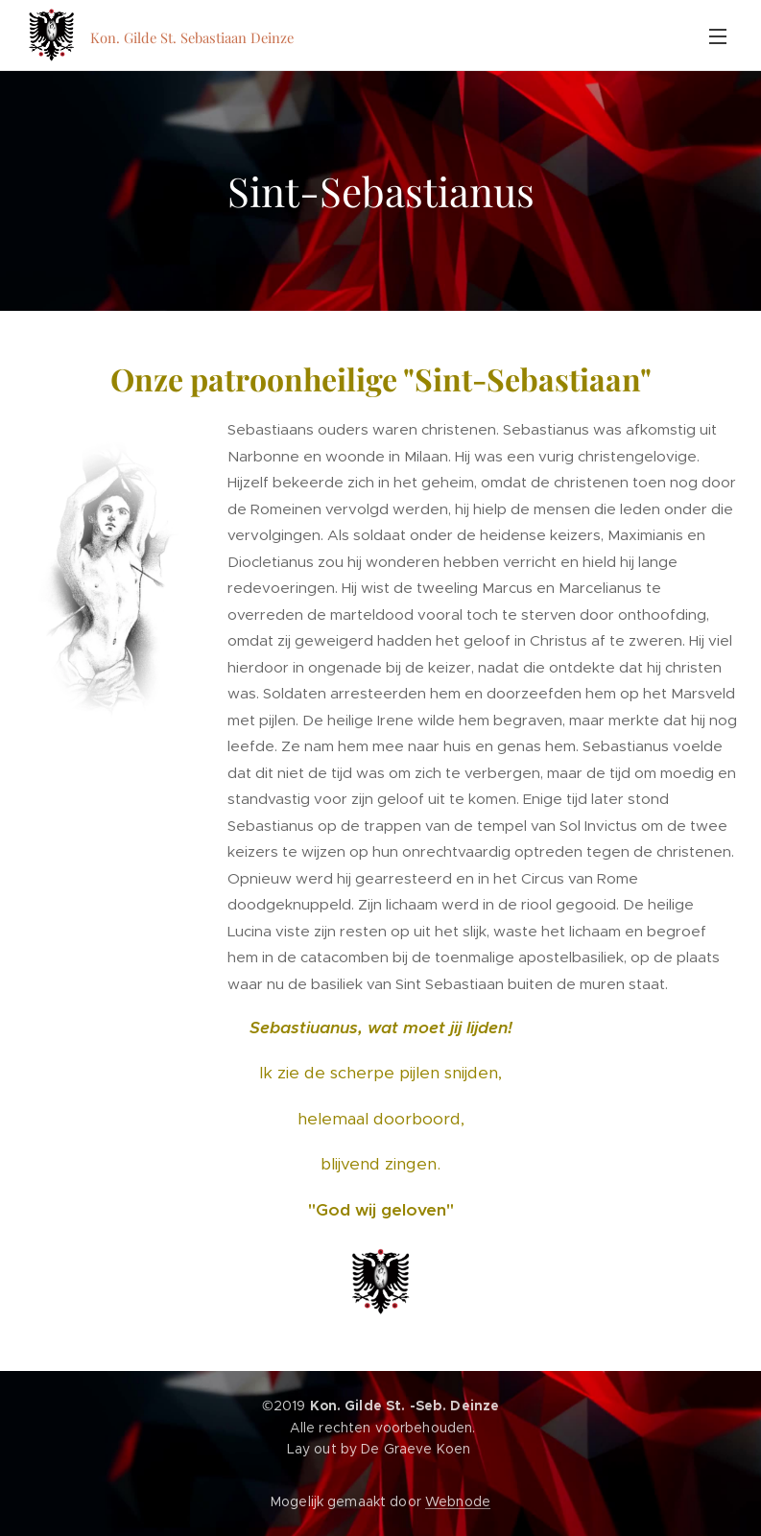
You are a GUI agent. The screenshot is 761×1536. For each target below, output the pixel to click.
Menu (717, 36)
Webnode (457, 1501)
